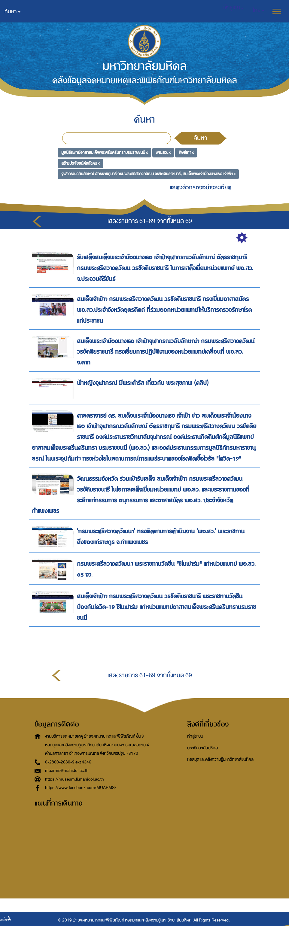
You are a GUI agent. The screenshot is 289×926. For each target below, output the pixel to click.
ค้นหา (200, 138)
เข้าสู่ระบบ (195, 736)
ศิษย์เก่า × (186, 152)
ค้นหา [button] (12, 11)
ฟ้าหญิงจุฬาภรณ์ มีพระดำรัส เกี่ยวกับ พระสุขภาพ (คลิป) (143, 383)
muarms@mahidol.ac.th (67, 770)
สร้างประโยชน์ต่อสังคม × (80, 163)
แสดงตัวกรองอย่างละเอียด (200, 187)
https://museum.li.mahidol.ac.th (74, 779)
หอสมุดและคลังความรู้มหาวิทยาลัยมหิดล (220, 759)
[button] (258, 10)
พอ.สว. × (163, 152)
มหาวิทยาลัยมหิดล (202, 748)
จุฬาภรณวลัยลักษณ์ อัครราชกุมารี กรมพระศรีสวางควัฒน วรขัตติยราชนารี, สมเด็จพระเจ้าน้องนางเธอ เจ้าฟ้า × (148, 173)
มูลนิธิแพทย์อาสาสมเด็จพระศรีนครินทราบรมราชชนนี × (104, 152)
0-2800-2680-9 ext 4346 (68, 762)
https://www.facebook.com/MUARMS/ (80, 787)
